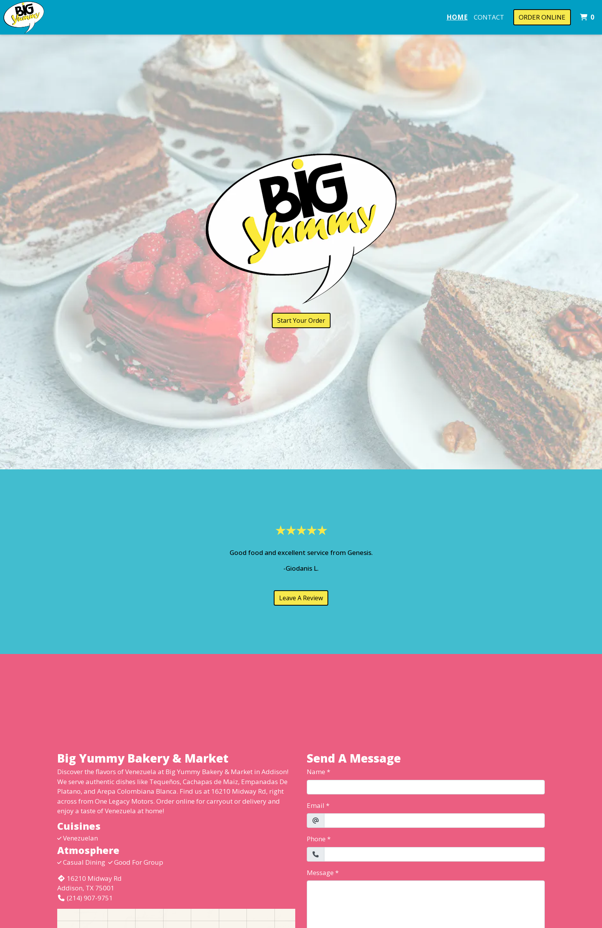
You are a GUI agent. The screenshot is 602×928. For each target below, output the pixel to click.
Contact (489, 17)
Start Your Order (301, 320)
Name (316, 771)
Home (457, 17)
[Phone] (434, 854)
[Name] (426, 787)
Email (315, 805)
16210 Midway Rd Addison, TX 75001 (89, 883)
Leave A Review (301, 598)
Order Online (542, 17)
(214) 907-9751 (85, 897)
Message (320, 872)
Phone (316, 838)
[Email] (434, 820)
